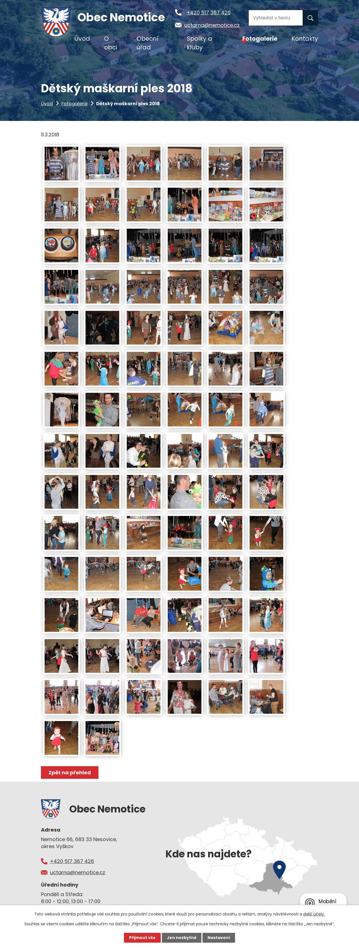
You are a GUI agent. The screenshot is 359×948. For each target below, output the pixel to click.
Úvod (47, 103)
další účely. (314, 914)
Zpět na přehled (70, 772)
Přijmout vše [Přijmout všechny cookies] (142, 937)
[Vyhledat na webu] (276, 18)
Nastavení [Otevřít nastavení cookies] (219, 937)
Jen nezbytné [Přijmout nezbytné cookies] (181, 937)
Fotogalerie (74, 103)
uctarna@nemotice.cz (212, 25)
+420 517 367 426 (209, 12)
